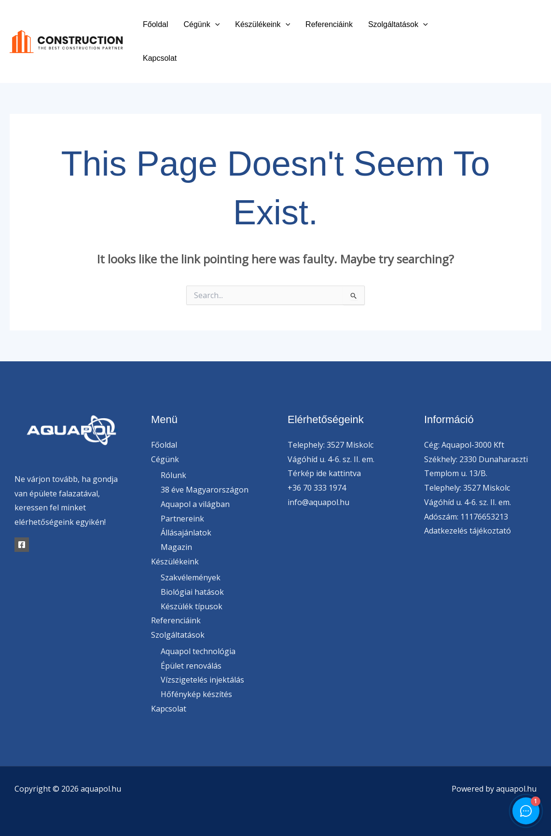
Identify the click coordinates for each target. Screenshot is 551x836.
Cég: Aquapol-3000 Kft (464, 444)
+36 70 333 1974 (317, 487)
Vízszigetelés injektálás (202, 679)
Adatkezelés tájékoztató (467, 530)
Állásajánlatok (186, 532)
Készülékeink (262, 24)
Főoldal (155, 24)
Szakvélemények (190, 577)
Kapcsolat (160, 58)
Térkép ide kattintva (324, 473)
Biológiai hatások (192, 592)
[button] (215, 24)
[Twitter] (516, 35)
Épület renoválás (191, 665)
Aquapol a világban (195, 504)
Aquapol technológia (198, 651)
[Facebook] (494, 35)
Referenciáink (329, 24)
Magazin (176, 547)
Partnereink (182, 518)
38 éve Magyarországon (204, 489)
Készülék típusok (191, 606)
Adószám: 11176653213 (466, 516)
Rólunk (173, 475)
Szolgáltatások (398, 24)
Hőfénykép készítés (196, 694)
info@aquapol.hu (318, 502)
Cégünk (201, 24)
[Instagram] (502, 49)
